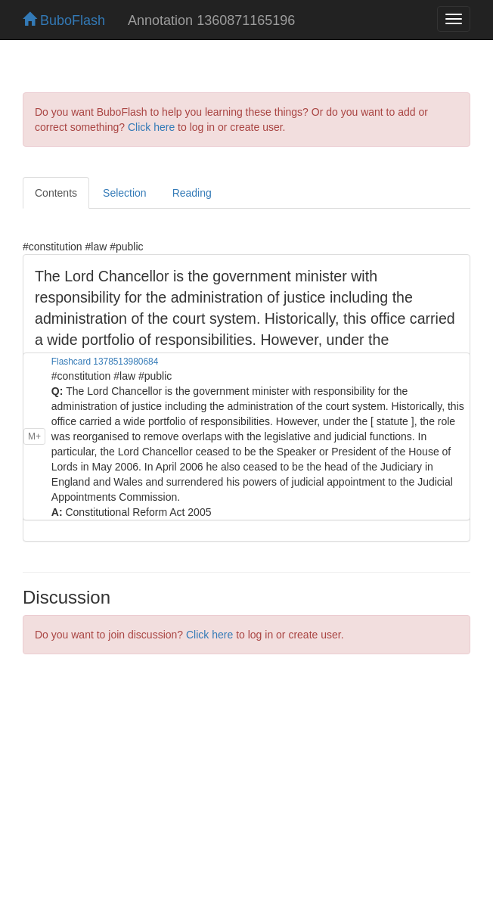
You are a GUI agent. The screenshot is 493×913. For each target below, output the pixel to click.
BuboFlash (64, 20)
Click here (151, 127)
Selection (125, 193)
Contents (56, 193)
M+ (34, 436)
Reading (192, 193)
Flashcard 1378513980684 (104, 361)
